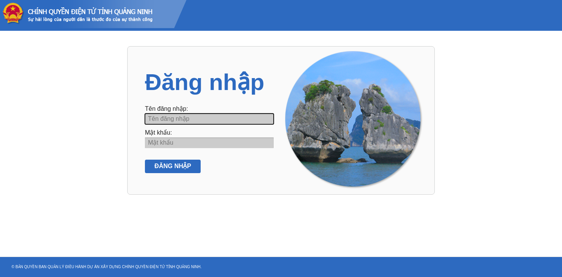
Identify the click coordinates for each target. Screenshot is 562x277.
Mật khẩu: (158, 132)
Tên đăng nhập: (166, 108)
